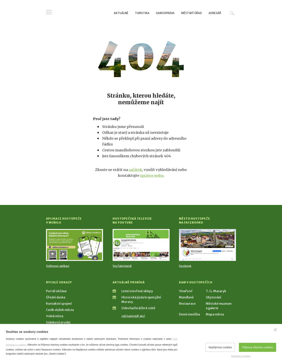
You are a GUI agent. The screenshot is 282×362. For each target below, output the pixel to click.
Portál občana (56, 291)
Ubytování (213, 297)
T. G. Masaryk (216, 291)
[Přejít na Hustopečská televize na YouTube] (141, 245)
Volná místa (54, 316)
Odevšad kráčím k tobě (138, 308)
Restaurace (187, 303)
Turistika (142, 13)
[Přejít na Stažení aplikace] (74, 245)
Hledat (232, 13)
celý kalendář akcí (133, 316)
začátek (135, 169)
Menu (49, 12)
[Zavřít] (275, 329)
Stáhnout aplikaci (57, 266)
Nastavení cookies (240, 356)
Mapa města (215, 314)
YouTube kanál (122, 266)
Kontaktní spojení (59, 303)
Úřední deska (55, 297)
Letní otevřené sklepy (137, 291)
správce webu (152, 175)
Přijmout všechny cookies (257, 347)
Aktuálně (121, 13)
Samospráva (165, 13)
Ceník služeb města (60, 310)
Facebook (185, 266)
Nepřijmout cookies (220, 347)
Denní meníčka (189, 314)
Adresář (215, 13)
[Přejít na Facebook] (207, 245)
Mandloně (186, 297)
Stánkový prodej (58, 322)
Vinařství (185, 291)
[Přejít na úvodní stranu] (83, 12)
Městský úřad (191, 13)
